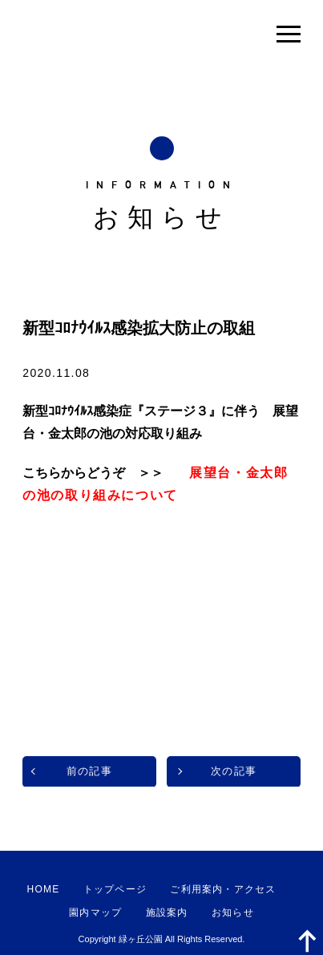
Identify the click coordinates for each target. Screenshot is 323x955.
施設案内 (167, 912)
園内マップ (95, 912)
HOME (43, 889)
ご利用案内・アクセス (223, 889)
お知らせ (233, 912)
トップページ (115, 889)
